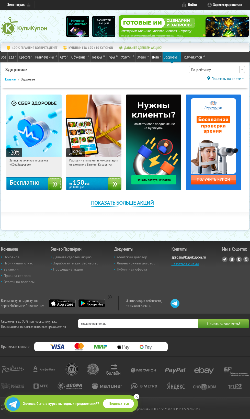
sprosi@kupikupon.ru (189, 257)
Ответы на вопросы (19, 282)
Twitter (239, 259)
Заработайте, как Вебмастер (75, 263)
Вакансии (11, 269)
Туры (113, 57)
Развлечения (46, 57)
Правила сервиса (17, 275)
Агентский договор (132, 257)
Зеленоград (16, 5)
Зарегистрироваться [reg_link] (228, 5)
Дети (156, 57)
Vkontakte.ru (232, 259)
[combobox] (217, 69)
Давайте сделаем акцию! (73, 257)
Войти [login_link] (192, 5)
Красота (25, 57)
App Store (62, 303)
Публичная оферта (132, 269)
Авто (64, 57)
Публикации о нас (18, 263)
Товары (98, 57)
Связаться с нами (185, 264)
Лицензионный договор (136, 263)
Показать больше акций (122, 203)
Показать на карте (226, 78)
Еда (12, 57)
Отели (143, 57)
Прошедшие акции (68, 269)
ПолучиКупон (194, 57)
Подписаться (119, 403)
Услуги (127, 57)
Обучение (80, 57)
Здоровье (172, 57)
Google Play (91, 303)
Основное (11, 257)
